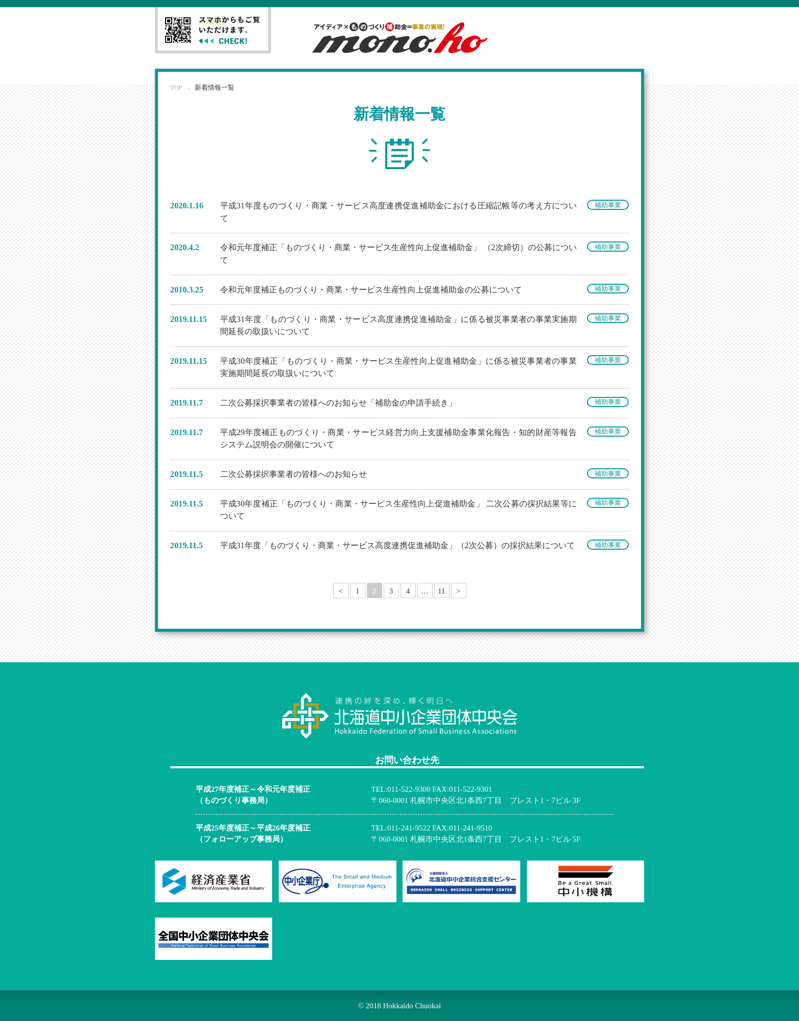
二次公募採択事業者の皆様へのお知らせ (293, 474)
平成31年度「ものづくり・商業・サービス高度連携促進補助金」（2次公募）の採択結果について (397, 545)
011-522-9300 (408, 789)
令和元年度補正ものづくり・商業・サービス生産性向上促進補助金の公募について (371, 289)
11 (441, 591)
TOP (176, 87)
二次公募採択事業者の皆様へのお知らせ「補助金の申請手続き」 (338, 403)
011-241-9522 (408, 828)
